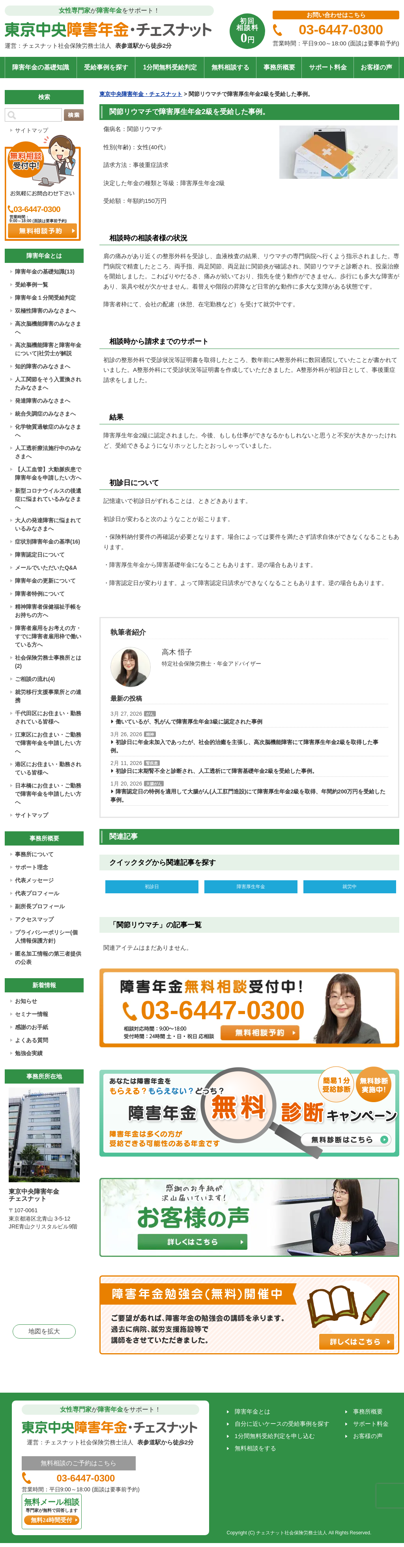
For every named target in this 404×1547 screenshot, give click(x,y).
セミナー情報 (31, 1014)
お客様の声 (376, 67)
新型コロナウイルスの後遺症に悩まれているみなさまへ (48, 499)
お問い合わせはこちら (336, 14)
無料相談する (230, 67)
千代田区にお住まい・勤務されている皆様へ (48, 717)
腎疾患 (152, 763)
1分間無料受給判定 (170, 67)
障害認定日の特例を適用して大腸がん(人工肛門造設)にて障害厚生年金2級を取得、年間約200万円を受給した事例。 (247, 795)
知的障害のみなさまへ (42, 366)
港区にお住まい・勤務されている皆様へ (48, 768)
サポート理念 (31, 867)
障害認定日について (40, 554)
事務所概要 (279, 67)
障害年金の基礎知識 (40, 67)
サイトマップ (31, 130)
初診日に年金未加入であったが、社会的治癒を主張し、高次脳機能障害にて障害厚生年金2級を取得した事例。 (244, 746)
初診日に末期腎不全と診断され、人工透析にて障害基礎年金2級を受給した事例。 (217, 771)
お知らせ (26, 1001)
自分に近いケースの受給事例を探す (282, 1425)
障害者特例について (40, 594)
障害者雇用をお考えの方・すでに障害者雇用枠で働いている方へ (48, 636)
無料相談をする (255, 1450)
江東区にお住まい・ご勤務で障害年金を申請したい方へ (48, 742)
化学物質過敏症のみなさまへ (48, 431)
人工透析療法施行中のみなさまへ (48, 452)
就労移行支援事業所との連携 (48, 696)
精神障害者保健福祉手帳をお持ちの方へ (48, 611)
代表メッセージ (34, 880)
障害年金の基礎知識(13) (45, 271)
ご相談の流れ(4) (35, 679)
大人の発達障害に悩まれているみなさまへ (48, 524)
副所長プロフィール (40, 906)
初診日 (151, 887)
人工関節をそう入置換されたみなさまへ (48, 383)
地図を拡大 (44, 1331)
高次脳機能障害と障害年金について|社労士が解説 (48, 349)
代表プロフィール (37, 893)
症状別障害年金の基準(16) (47, 541)
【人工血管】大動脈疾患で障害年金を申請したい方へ (48, 473)
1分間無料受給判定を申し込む (275, 1437)
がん (150, 714)
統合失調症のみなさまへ (45, 414)
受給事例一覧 (31, 284)
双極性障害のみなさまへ (45, 311)
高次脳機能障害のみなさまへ (48, 328)
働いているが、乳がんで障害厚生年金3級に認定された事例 (189, 721)
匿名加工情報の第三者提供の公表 (48, 958)
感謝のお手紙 (31, 1027)
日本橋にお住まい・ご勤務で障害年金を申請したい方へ (48, 793)
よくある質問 (31, 1040)
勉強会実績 (29, 1053)
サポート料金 (328, 67)
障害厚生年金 (251, 887)
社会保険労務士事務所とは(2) (48, 661)
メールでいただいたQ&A (46, 567)
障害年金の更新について (45, 581)
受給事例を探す (106, 67)
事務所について (34, 854)
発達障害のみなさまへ (42, 401)
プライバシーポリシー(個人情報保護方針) (46, 936)
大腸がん (154, 784)
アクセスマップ (34, 919)
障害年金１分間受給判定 (45, 297)
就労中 (349, 887)
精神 (150, 734)
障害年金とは (252, 1413)
